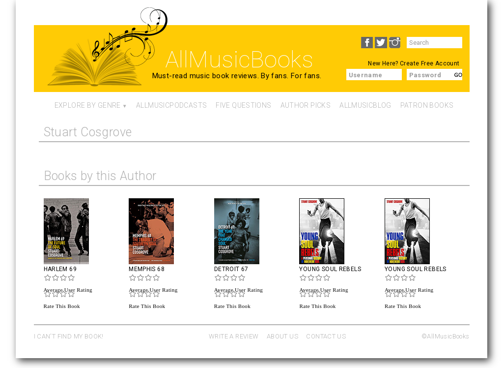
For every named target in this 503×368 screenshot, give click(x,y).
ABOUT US (282, 336)
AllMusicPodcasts (171, 105)
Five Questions (243, 105)
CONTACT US (326, 336)
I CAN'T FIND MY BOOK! (69, 336)
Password (425, 75)
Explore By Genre (88, 105)
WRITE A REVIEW (233, 336)
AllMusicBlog (365, 105)
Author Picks (305, 105)
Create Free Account (429, 63)
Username (366, 75)
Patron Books (427, 105)
